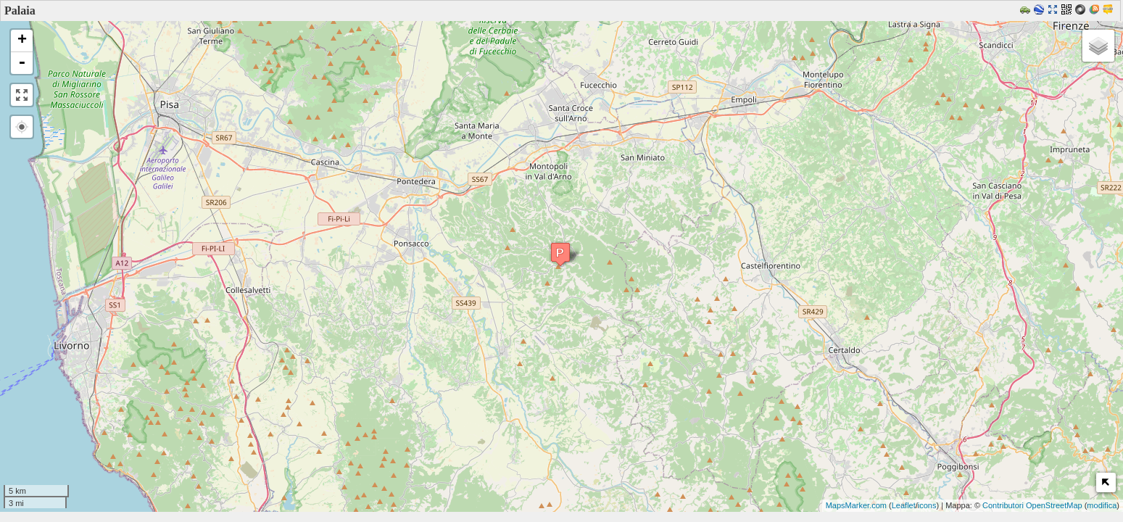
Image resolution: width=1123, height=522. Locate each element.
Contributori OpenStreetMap (1032, 505)
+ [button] (22, 40)
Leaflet (904, 505)
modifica (1101, 505)
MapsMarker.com (856, 505)
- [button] (22, 63)
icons (927, 505)
